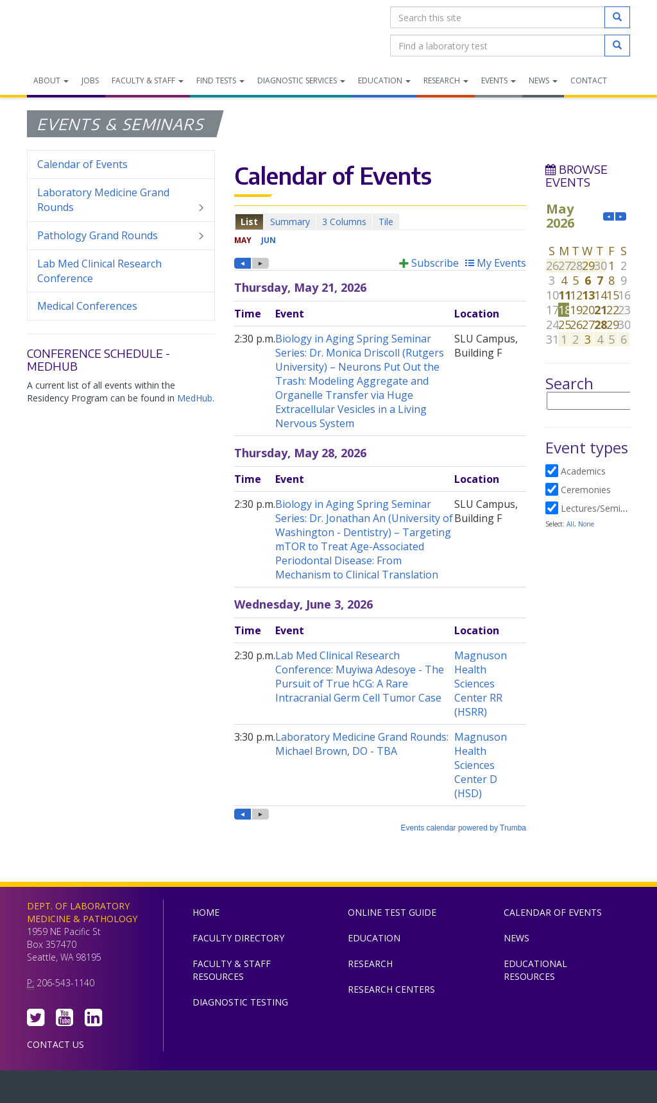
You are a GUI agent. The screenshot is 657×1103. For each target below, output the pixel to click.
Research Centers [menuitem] (391, 989)
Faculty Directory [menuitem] (238, 938)
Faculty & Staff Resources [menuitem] (231, 969)
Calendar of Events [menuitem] (82, 164)
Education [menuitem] (384, 80)
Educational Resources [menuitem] (535, 969)
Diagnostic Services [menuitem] (301, 80)
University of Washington (383, 1089)
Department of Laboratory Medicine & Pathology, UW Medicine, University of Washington (92, 31)
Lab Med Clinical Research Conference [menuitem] (99, 271)
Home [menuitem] (205, 912)
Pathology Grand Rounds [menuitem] (121, 235)
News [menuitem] (543, 80)
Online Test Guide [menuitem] (392, 912)
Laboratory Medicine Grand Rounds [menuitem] (121, 200)
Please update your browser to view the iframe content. (380, 221)
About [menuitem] (51, 80)
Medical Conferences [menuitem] (87, 306)
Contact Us (55, 1044)
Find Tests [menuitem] (220, 80)
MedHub (194, 398)
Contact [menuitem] (588, 80)
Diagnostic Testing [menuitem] (240, 1002)
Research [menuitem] (445, 80)
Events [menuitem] (498, 80)
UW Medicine (222, 1089)
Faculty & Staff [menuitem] (147, 80)
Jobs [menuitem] (90, 80)
